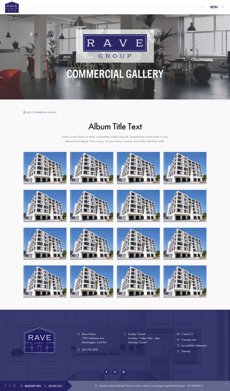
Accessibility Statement (191, 345)
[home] (12, 7)
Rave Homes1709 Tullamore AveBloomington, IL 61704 (94, 338)
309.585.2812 (90, 350)
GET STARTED (195, 385)
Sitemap (183, 351)
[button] (217, 7)
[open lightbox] (45, 168)
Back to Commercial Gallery (40, 112)
